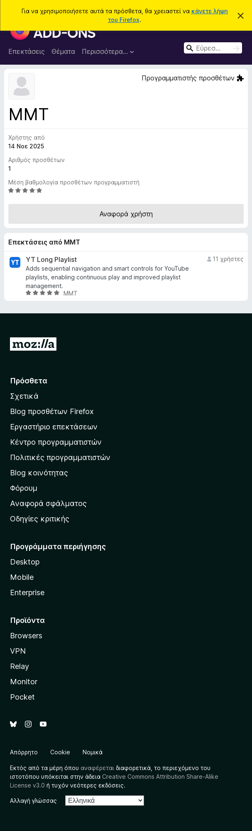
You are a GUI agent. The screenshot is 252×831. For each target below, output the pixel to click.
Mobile (22, 577)
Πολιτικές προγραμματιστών (60, 457)
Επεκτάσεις (26, 51)
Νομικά (93, 752)
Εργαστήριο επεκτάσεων (54, 426)
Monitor (23, 681)
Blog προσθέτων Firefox (52, 411)
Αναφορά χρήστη (126, 214)
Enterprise (27, 592)
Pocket (22, 697)
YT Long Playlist (51, 260)
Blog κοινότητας (39, 472)
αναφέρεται (97, 767)
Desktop (24, 561)
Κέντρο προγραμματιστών (56, 442)
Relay (19, 666)
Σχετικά (24, 396)
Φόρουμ (23, 488)
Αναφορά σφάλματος (48, 503)
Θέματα (63, 51)
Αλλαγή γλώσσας (33, 800)
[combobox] (213, 47)
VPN (18, 651)
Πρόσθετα (28, 380)
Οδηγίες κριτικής (39, 518)
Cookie (60, 752)
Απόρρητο (24, 752)
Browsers (26, 635)
